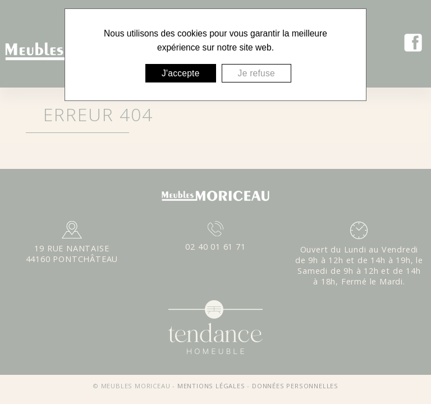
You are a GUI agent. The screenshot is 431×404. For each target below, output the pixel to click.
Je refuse (256, 73)
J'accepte (181, 73)
